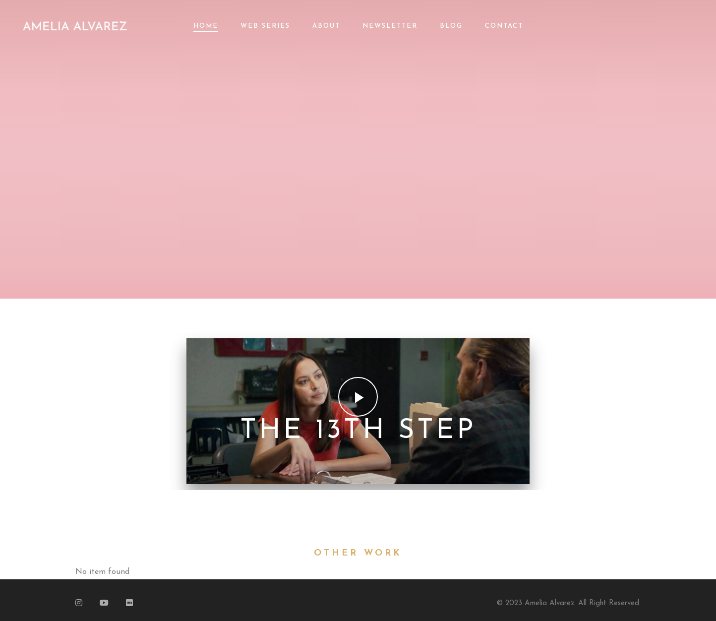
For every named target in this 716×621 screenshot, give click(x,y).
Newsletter (390, 26)
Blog (451, 26)
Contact (504, 26)
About (326, 26)
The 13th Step (358, 431)
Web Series (265, 26)
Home (205, 26)
